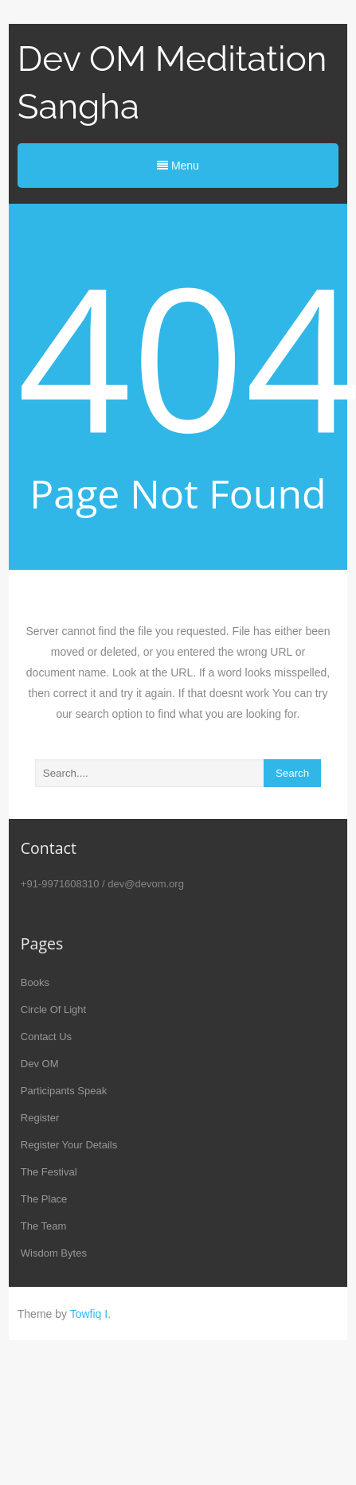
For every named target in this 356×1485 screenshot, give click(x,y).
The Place (44, 1199)
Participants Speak (64, 1091)
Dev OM (40, 1064)
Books (35, 982)
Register (40, 1118)
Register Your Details (69, 1145)
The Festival (49, 1172)
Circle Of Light (53, 1009)
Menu (178, 165)
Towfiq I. (90, 1314)
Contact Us (46, 1037)
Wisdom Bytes (54, 1253)
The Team (44, 1226)
